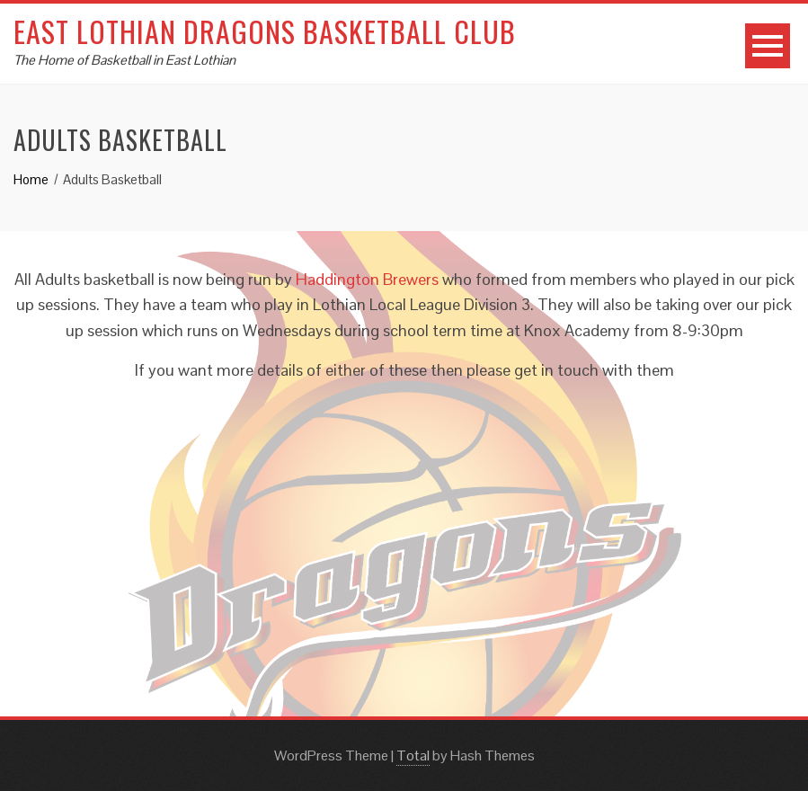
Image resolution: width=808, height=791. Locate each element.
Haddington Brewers (367, 279)
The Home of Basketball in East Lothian (124, 59)
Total (413, 755)
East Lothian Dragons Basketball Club (264, 31)
